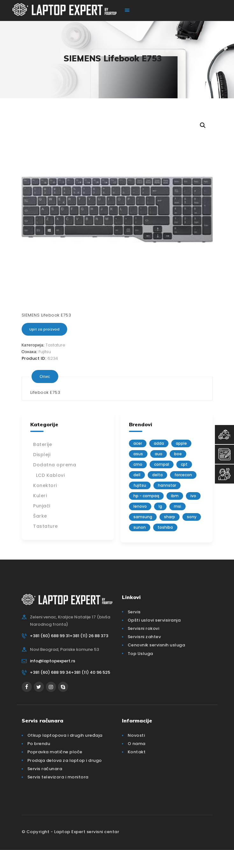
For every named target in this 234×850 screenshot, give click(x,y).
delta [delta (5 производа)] (157, 474)
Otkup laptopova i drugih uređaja (65, 735)
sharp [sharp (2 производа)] (169, 516)
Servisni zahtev (144, 637)
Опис (45, 376)
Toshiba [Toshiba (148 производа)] (165, 527)
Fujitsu (45, 352)
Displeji (41, 454)
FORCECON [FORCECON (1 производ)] (183, 474)
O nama (136, 744)
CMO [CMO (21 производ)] (137, 464)
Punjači (41, 506)
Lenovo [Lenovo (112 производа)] (140, 506)
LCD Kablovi (50, 475)
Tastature (55, 345)
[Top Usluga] (224, 434)
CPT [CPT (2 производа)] (184, 464)
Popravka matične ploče (54, 752)
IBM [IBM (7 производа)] (175, 495)
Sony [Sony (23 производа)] (191, 516)
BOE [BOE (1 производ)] (178, 453)
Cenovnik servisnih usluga (156, 645)
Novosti (136, 735)
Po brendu (38, 744)
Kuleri (40, 495)
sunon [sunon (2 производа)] (139, 527)
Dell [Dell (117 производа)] (136, 474)
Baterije (42, 444)
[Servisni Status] (224, 474)
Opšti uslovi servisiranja (154, 620)
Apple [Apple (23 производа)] (181, 443)
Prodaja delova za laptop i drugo (64, 760)
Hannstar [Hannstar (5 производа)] (167, 485)
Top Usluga (140, 654)
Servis (134, 612)
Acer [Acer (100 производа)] (137, 443)
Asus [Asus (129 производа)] (138, 453)
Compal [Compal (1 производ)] (161, 464)
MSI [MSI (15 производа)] (177, 506)
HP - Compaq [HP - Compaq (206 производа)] (146, 495)
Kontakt (137, 752)
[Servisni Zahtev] (224, 454)
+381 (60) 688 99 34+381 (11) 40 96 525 (70, 672)
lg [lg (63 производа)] (160, 506)
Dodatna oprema (54, 465)
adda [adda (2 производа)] (159, 443)
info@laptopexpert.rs (52, 661)
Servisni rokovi (144, 628)
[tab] (45, 376)
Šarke (40, 516)
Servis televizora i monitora (58, 777)
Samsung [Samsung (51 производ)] (142, 516)
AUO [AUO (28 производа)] (158, 453)
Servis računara (44, 769)
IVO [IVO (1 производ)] (193, 495)
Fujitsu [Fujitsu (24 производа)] (139, 485)
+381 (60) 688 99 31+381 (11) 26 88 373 (69, 636)
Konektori (45, 485)
